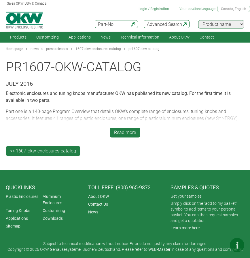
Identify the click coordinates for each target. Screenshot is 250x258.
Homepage (14, 49)
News (106, 37)
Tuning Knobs (18, 210)
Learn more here (185, 227)
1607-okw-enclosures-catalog (98, 49)
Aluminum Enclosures (52, 199)
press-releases (57, 49)
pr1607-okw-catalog (144, 49)
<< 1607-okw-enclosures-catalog (43, 151)
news (35, 49)
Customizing (47, 37)
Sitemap (13, 226)
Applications (80, 37)
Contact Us (98, 204)
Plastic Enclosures (22, 196)
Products (18, 37)
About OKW (98, 196)
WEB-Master (159, 249)
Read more (125, 132)
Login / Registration (154, 9)
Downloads (53, 218)
